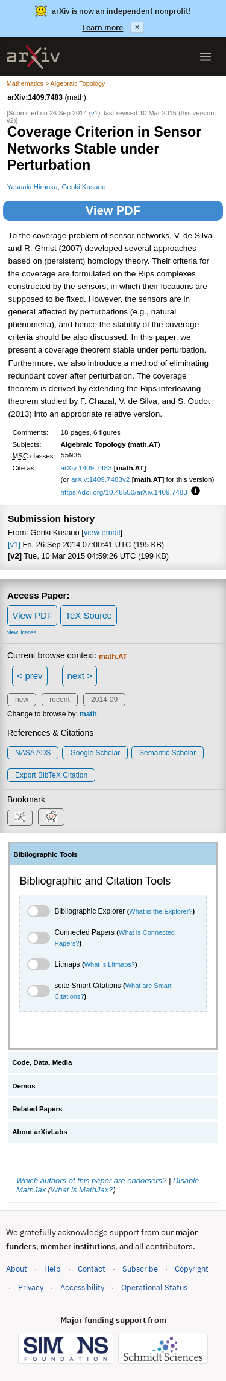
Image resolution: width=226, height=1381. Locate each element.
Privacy (30, 1287)
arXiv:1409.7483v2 (100, 479)
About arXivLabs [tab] (39, 1132)
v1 (94, 113)
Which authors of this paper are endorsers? (91, 1180)
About (16, 1269)
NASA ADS (33, 753)
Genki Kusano (83, 186)
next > (79, 676)
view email (102, 532)
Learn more (102, 27)
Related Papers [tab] (37, 1109)
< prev (30, 676)
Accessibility (82, 1287)
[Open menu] (205, 57)
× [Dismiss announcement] (136, 27)
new (21, 699)
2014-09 (104, 699)
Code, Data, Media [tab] (42, 1062)
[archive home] (33, 57)
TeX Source (88, 615)
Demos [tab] (23, 1086)
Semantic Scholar (167, 753)
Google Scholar (95, 753)
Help (52, 1269)
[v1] (14, 544)
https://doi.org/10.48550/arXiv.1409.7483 (123, 492)
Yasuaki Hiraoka (32, 186)
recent (59, 699)
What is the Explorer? (160, 911)
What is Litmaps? (109, 964)
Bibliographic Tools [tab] (45, 854)
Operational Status (154, 1287)
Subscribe (140, 1269)
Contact (91, 1269)
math (88, 714)
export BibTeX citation (51, 775)
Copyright (192, 1269)
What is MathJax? (82, 1189)
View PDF (113, 210)
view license (22, 632)
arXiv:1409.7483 (85, 468)
